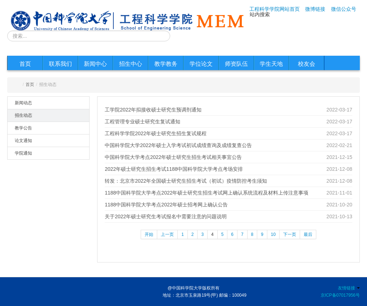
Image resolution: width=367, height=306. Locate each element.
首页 (25, 64)
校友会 (306, 64)
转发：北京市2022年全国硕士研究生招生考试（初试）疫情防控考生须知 (186, 181)
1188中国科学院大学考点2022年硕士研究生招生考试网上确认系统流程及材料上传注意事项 (206, 193)
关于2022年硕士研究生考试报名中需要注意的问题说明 (166, 216)
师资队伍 (236, 64)
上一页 (167, 234)
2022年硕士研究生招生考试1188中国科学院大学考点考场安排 (174, 169)
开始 (149, 234)
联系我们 (60, 64)
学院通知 (23, 153)
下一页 (289, 234)
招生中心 (130, 64)
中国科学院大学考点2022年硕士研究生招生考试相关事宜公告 (173, 157)
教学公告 (23, 128)
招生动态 (23, 115)
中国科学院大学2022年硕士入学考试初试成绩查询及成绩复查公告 (178, 145)
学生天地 (271, 64)
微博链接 (315, 9)
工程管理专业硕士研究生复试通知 (142, 121)
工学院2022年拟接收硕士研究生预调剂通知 (153, 110)
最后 (308, 234)
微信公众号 (343, 9)
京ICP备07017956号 (340, 295)
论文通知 (23, 140)
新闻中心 (95, 64)
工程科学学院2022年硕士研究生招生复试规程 (156, 133)
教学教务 (165, 64)
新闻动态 (23, 102)
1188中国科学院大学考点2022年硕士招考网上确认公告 (166, 204)
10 (273, 234)
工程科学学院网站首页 (274, 9)
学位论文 (201, 64)
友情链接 (349, 288)
